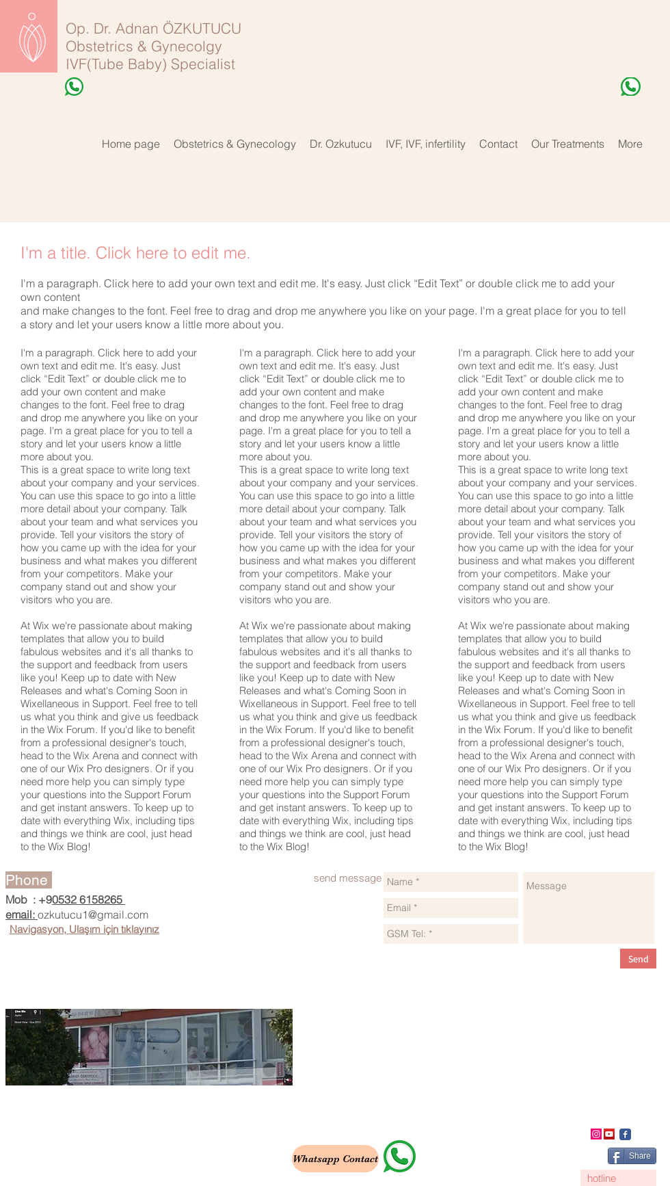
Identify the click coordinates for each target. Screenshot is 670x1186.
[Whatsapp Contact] (335, 1158)
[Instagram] (596, 1134)
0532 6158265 (88, 899)
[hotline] (618, 1178)
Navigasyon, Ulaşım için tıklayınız (84, 929)
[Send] (638, 958)
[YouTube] (609, 1134)
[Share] (632, 1156)
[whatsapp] (400, 1156)
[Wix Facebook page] (625, 1134)
